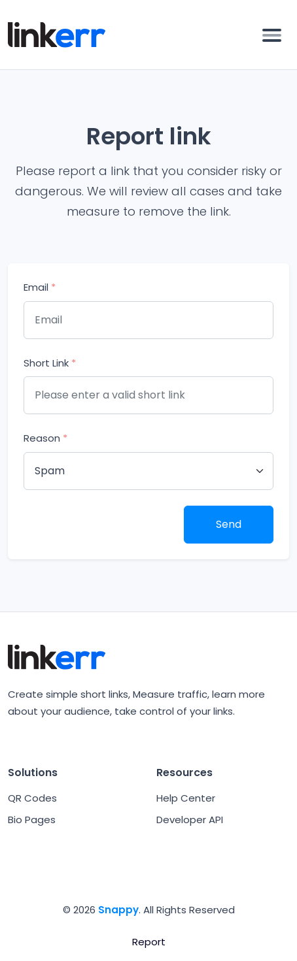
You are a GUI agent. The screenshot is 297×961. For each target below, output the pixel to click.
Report (149, 942)
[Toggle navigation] (271, 34)
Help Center (185, 798)
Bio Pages (32, 819)
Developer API (189, 819)
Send (228, 524)
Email (40, 287)
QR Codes (32, 798)
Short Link (50, 363)
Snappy (118, 910)
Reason (45, 438)
